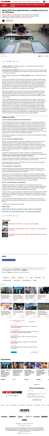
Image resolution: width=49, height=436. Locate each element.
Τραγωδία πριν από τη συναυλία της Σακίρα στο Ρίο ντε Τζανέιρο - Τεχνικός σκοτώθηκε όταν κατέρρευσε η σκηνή (43, 313)
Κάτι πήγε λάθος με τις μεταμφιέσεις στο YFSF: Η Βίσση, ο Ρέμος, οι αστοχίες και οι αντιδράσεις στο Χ (17, 373)
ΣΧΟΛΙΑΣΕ (40, 56)
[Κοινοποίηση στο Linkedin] (14, 61)
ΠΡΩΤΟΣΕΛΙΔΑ (37, 1)
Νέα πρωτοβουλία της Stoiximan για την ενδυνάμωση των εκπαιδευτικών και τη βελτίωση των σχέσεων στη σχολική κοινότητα (24, 332)
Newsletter (10, 272)
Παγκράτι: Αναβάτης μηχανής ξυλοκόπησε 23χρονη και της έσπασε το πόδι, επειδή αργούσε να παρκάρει (30, 297)
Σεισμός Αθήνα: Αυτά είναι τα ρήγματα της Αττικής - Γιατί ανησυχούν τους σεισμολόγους (21, 211)
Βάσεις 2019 (4, 14)
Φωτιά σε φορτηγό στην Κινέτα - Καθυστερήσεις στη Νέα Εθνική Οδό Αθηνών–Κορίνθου (24, 342)
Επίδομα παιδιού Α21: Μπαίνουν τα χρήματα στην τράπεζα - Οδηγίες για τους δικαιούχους (22, 209)
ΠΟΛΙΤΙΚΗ (24, 1)
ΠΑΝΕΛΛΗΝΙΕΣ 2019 (6, 277)
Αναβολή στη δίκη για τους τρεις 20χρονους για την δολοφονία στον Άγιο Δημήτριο (27, 5)
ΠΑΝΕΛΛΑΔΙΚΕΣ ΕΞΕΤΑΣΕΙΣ (7, 280)
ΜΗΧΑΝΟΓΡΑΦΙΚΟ (20, 277)
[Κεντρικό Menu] (47, 1)
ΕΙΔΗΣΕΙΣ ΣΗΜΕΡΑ (38, 277)
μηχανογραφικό (14, 14)
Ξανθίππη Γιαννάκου (9, 20)
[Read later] (47, 56)
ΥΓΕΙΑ (32, 1)
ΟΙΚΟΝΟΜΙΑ (29, 1)
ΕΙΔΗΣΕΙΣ (31, 277)
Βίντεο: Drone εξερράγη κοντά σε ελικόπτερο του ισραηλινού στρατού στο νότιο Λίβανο (24, 347)
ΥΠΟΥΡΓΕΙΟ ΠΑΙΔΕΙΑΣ (17, 280)
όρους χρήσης (44, 393)
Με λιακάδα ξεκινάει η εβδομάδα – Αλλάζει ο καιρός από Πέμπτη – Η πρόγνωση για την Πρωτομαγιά (30, 313)
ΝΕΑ (43, 277)
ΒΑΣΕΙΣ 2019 (13, 277)
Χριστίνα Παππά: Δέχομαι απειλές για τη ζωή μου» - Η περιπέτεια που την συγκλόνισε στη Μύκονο (24, 327)
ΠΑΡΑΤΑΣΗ (35, 280)
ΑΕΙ (26, 277)
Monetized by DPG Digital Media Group (27, 423)
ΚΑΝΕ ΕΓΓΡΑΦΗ (37, 400)
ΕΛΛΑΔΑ (20, 1)
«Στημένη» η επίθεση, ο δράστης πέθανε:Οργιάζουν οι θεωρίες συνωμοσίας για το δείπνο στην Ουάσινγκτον (5, 373)
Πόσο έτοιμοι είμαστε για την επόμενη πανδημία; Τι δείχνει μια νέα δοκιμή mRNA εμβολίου (41, 373)
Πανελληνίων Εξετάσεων (26, 17)
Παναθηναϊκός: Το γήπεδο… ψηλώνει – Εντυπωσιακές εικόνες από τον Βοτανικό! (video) (24, 337)
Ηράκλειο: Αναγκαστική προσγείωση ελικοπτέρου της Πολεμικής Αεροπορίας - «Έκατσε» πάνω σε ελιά (6, 297)
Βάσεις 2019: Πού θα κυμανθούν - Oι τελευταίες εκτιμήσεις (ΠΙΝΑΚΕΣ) (24, 223)
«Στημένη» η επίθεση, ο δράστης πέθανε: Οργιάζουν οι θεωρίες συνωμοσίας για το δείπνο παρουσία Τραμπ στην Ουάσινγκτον (18, 297)
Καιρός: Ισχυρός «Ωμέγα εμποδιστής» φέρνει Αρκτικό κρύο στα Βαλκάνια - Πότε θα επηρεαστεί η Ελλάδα (6, 313)
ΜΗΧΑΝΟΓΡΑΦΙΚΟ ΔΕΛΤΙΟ (27, 280)
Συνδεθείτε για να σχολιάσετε (9, 260)
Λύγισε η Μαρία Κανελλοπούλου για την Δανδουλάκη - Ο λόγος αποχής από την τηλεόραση (30, 373)
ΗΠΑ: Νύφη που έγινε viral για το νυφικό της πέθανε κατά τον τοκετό (18, 312)
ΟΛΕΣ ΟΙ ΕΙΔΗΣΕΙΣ (15, 1)
